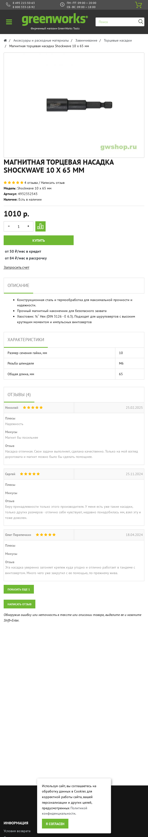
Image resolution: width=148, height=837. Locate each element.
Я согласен (55, 824)
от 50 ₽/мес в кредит (9, 251)
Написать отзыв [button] (19, 604)
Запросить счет (16, 267)
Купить (38, 240)
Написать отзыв (53, 182)
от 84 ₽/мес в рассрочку (9, 258)
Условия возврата (17, 831)
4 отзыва (31, 182)
